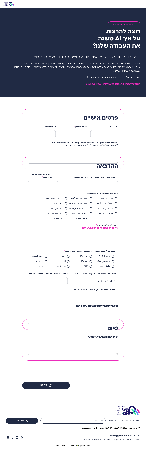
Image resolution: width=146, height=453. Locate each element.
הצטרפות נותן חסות (131, 440)
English (117, 440)
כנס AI (87, 440)
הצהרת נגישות (98, 440)
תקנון (109, 440)
